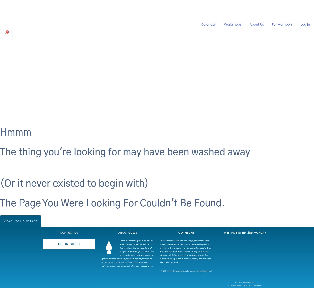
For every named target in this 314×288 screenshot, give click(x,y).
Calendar (208, 24)
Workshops (233, 24)
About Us (257, 24)
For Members (282, 24)
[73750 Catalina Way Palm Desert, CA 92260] (245, 259)
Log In (305, 24)
